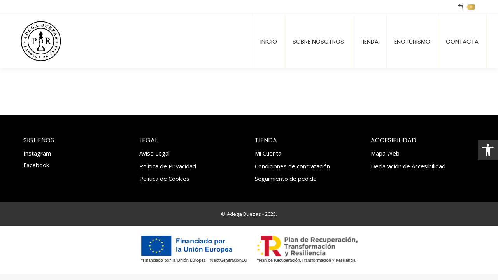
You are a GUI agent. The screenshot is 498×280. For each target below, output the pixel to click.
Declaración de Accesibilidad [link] (408, 166)
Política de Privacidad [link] (167, 166)
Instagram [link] (37, 153)
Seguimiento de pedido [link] (286, 178)
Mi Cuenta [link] (268, 153)
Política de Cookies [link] (164, 178)
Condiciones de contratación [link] (292, 166)
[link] (488, 150)
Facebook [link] (36, 165)
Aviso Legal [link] (154, 153)
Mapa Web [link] (385, 153)
